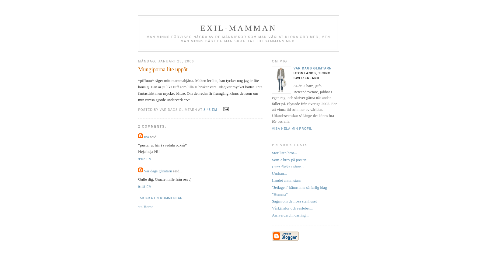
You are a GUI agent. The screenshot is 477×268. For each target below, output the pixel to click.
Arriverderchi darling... (290, 215)
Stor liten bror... (284, 152)
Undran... (279, 173)
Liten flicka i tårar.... (288, 166)
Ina (146, 137)
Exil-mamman (238, 28)
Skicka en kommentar (161, 198)
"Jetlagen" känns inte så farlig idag (299, 187)
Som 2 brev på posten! (290, 159)
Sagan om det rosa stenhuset (294, 201)
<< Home (145, 206)
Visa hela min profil (292, 128)
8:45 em (210, 109)
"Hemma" (280, 194)
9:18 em (145, 187)
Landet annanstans (286, 180)
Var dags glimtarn (158, 171)
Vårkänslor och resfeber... (292, 208)
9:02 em (145, 159)
